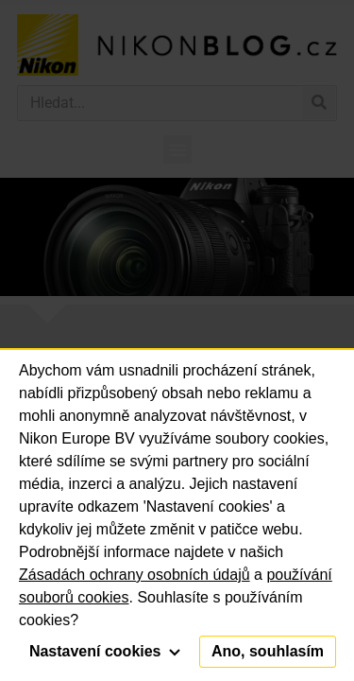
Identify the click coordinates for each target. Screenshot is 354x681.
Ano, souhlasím (267, 651)
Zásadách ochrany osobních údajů (134, 575)
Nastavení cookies (104, 651)
